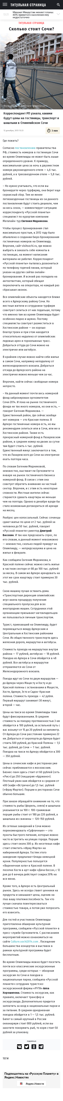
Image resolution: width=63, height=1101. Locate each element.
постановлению (25, 148)
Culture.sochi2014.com (25, 941)
